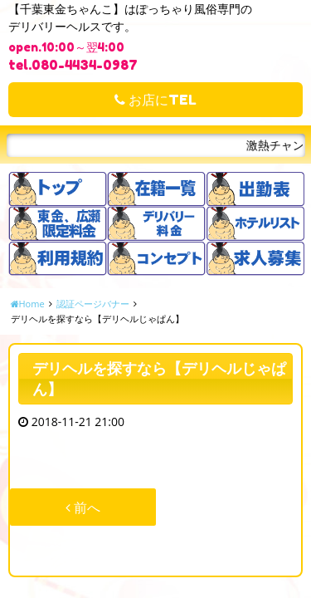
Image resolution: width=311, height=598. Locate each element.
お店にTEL (155, 99)
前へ (83, 507)
